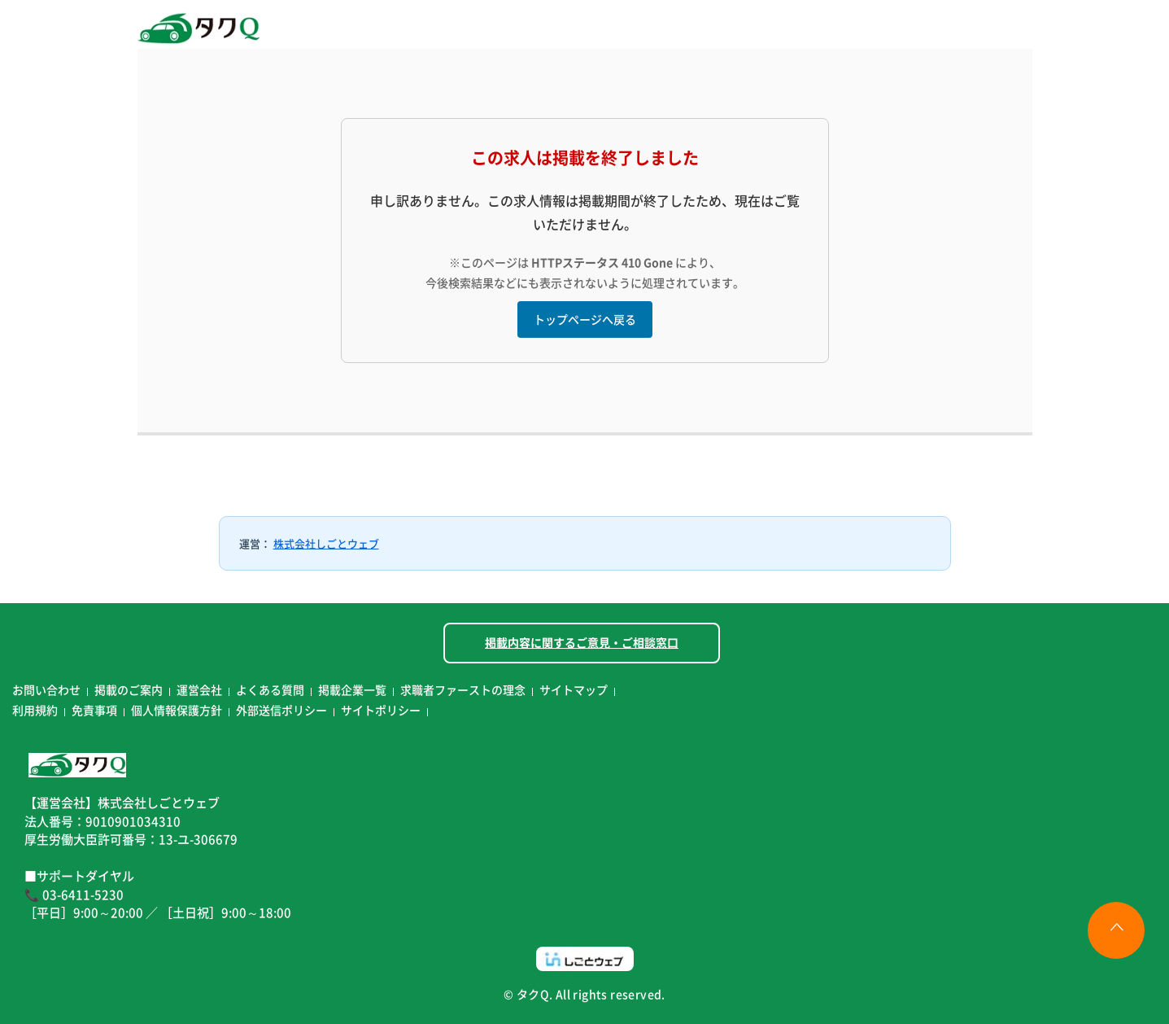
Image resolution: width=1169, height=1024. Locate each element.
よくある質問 (270, 689)
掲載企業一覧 (352, 689)
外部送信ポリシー (281, 710)
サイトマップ (573, 689)
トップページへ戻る (585, 319)
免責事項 (94, 710)
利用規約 (35, 710)
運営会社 (199, 689)
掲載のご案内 (128, 689)
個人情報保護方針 (176, 710)
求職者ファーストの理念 (463, 689)
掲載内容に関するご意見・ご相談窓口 (581, 642)
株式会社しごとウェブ (326, 543)
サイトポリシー (381, 710)
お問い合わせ (46, 689)
